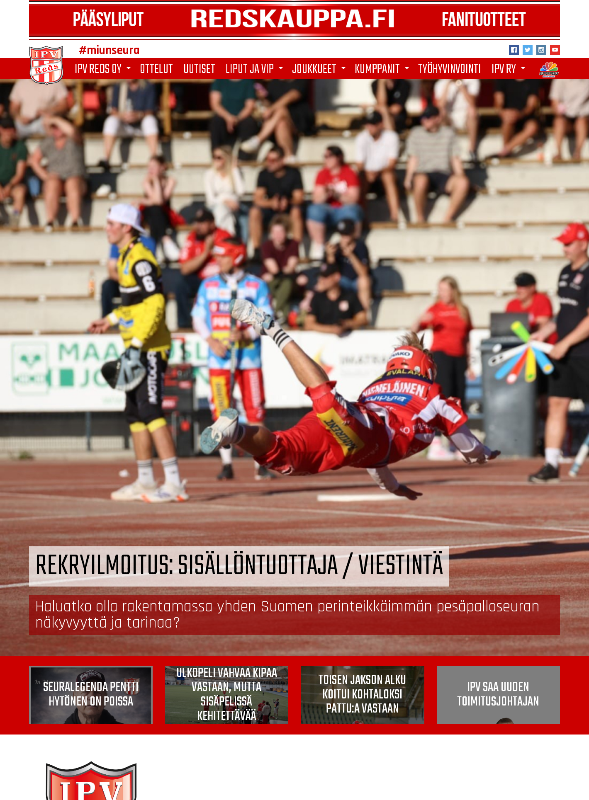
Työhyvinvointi (449, 69)
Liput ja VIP (256, 69)
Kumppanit (383, 69)
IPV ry (510, 69)
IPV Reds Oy (104, 69)
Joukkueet (320, 69)
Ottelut (156, 69)
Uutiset (199, 69)
